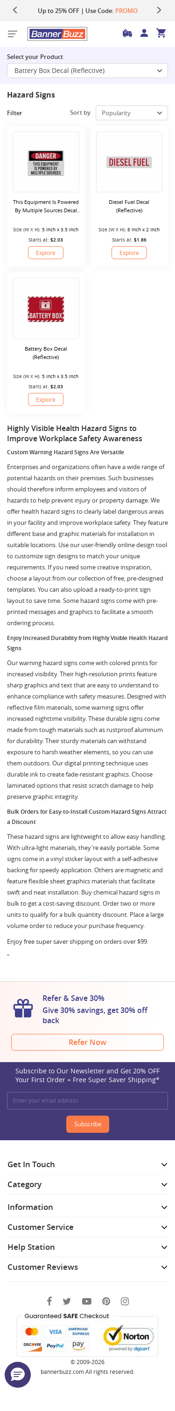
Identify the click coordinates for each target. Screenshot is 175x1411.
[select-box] (132, 112)
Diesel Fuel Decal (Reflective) (129, 206)
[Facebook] (49, 1301)
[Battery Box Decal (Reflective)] (46, 308)
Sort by (80, 112)
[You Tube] (86, 1301)
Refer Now (87, 1042)
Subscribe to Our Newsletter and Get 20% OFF (87, 1075)
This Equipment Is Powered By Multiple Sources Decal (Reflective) (46, 206)
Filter (21, 112)
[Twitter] (67, 1301)
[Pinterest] (106, 1301)
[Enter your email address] (87, 1101)
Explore (46, 252)
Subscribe (87, 1124)
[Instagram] (125, 1301)
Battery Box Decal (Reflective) (46, 352)
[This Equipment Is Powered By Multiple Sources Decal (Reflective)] (46, 161)
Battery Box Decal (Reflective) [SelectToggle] (88, 70)
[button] (18, 1375)
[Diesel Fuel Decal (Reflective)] (129, 161)
